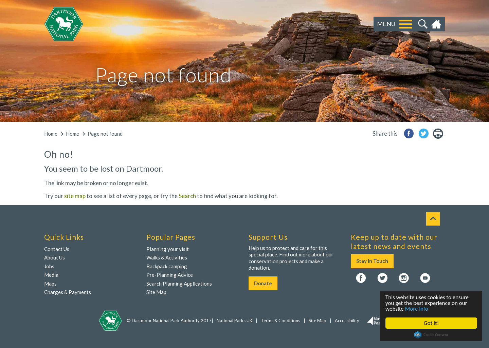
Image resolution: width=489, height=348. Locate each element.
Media (51, 275)
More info (416, 308)
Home (437, 24)
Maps (50, 284)
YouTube (425, 278)
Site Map (156, 292)
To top (433, 219)
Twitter (382, 278)
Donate (263, 283)
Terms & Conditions (280, 320)
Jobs (49, 266)
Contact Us (56, 249)
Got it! (431, 323)
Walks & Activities (166, 257)
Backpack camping (166, 266)
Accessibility (347, 320)
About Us (54, 257)
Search (422, 24)
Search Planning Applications (179, 284)
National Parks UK (234, 320)
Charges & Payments (67, 292)
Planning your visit (167, 249)
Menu (386, 23)
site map (75, 195)
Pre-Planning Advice (169, 275)
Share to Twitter (423, 133)
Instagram (404, 278)
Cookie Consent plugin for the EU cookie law (431, 335)
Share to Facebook (409, 133)
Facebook (361, 278)
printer (438, 133)
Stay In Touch (372, 261)
